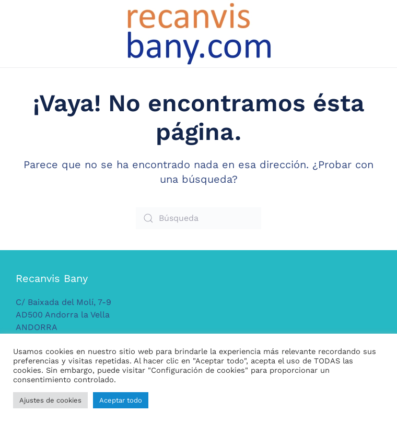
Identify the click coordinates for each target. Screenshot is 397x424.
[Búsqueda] (198, 218)
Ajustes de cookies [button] (50, 400)
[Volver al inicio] (198, 33)
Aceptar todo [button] (120, 400)
